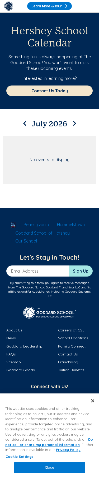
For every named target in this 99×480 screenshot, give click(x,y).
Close (49, 467)
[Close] (92, 401)
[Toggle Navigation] (90, 6)
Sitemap (13, 362)
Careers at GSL (71, 330)
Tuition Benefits (71, 370)
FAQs (11, 354)
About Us (14, 330)
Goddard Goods (20, 370)
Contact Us (68, 354)
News (11, 338)
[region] (49, 436)
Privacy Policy (68, 450)
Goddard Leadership (24, 346)
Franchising (68, 362)
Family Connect (72, 346)
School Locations (73, 338)
